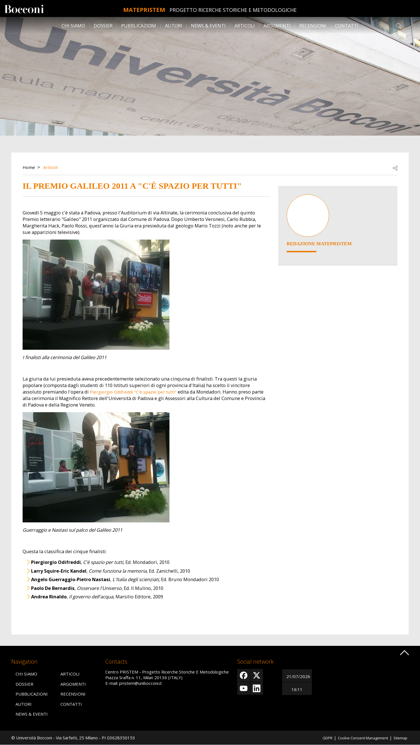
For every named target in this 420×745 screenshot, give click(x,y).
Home (29, 167)
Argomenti (277, 25)
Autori (173, 25)
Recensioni (312, 25)
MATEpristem (144, 8)
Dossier (103, 25)
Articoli (244, 25)
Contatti (346, 25)
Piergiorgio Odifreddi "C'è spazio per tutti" (136, 391)
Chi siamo (73, 25)
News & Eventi (208, 25)
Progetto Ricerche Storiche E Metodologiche (243, 9)
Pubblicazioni (138, 25)
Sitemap (399, 737)
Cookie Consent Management (357, 737)
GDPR (318, 737)
